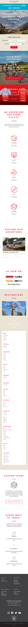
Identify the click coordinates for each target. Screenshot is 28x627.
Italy (4, 402)
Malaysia (5, 417)
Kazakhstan (5, 346)
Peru (4, 378)
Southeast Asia (6, 411)
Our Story (3, 579)
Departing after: (14, 40)
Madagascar (5, 335)
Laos (4, 416)
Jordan (4, 447)
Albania (4, 428)
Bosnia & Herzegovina (7, 430)
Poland (4, 358)
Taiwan (4, 370)
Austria (4, 353)
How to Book (16, 582)
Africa (4, 333)
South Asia (5, 389)
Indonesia (5, 414)
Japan (4, 367)
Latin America (6, 375)
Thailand (4, 420)
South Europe (6, 400)
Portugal (4, 403)
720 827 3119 (16, 8)
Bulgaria (4, 431)
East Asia (5, 364)
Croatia (4, 433)
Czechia (4, 355)
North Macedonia (6, 437)
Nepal (4, 394)
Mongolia (5, 347)
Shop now (14, 99)
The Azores (5, 406)
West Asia (5, 443)
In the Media (3, 591)
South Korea (5, 369)
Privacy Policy (3, 595)
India (4, 392)
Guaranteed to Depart (14, 78)
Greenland (5, 384)
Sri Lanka (5, 395)
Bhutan (4, 391)
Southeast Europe (7, 426)
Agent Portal (16, 594)
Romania (4, 439)
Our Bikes (15, 579)
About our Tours (4, 581)
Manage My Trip (17, 583)
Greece (4, 434)
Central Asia (6, 344)
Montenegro (5, 436)
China (4, 366)
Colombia (5, 377)
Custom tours (16, 581)
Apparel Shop (4, 594)
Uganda (4, 339)
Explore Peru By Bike (14, 29)
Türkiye (4, 448)
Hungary (4, 356)
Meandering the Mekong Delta (10, 252)
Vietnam (4, 422)
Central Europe (6, 456)
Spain (4, 405)
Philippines (5, 419)
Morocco (5, 336)
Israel (4, 445)
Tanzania (5, 338)
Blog (2, 592)
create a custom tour (14, 501)
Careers (15, 592)
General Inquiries (17, 591)
